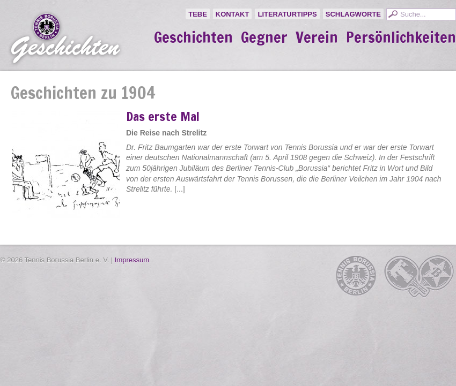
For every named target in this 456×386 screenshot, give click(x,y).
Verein (317, 37)
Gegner (264, 37)
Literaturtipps (287, 14)
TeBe (197, 14)
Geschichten (193, 37)
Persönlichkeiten (401, 37)
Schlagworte (353, 14)
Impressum (132, 260)
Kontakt (232, 14)
